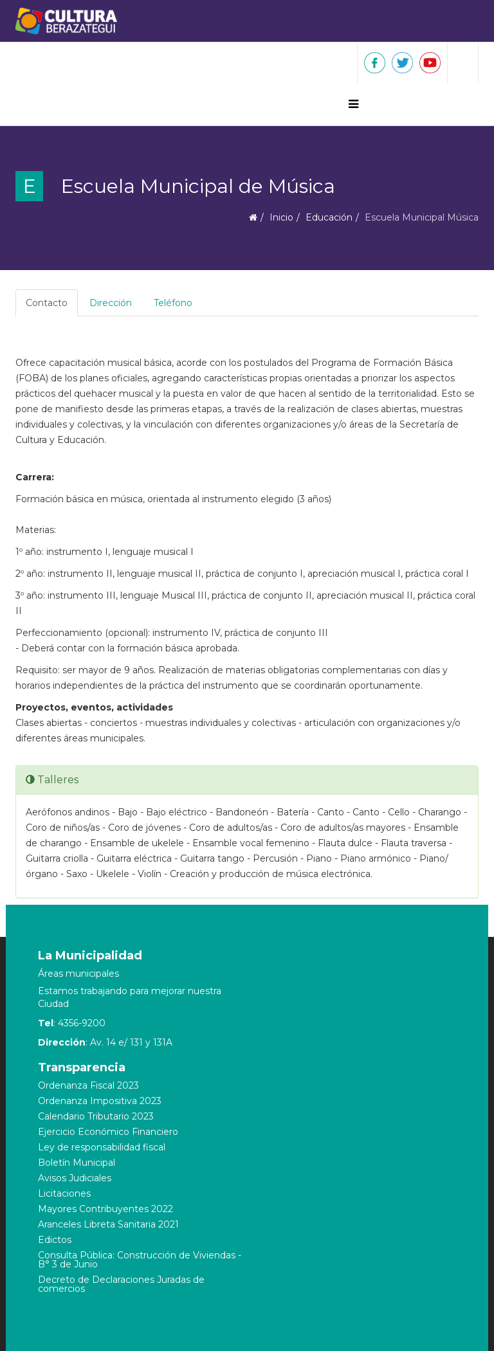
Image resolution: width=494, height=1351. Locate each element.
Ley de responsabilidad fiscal (101, 1147)
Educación (329, 217)
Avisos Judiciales (74, 1178)
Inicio (281, 217)
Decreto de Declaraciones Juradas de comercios (121, 1284)
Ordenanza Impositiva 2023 (99, 1101)
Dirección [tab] (110, 303)
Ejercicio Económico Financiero (108, 1132)
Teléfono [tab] (173, 303)
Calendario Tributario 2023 (96, 1116)
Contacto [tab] (47, 303)
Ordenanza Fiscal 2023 (88, 1085)
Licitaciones (64, 1193)
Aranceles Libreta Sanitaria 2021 (108, 1224)
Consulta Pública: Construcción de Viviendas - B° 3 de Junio (139, 1259)
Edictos (54, 1240)
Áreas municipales (78, 973)
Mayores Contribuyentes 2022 (105, 1209)
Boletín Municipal (76, 1162)
